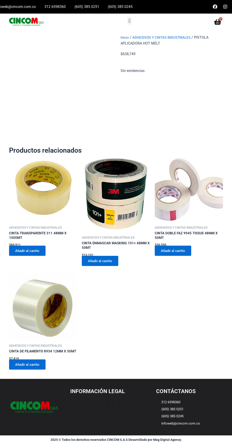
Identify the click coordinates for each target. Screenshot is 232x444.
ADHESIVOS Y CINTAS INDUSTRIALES (163, 37)
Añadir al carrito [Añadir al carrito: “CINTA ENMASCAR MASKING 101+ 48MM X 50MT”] (102, 261)
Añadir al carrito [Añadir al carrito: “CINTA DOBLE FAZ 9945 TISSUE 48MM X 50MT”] (175, 251)
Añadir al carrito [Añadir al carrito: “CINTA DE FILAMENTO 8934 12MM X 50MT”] (29, 370)
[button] (129, 20)
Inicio (125, 37)
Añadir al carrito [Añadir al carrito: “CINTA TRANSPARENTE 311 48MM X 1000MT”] (29, 251)
